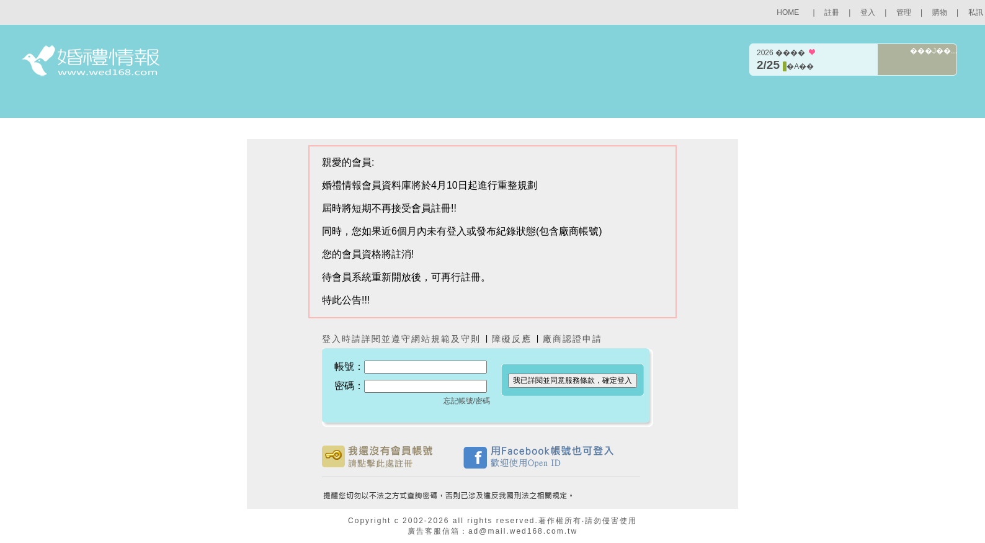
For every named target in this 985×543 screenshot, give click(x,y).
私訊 (975, 12)
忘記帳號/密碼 (466, 401)
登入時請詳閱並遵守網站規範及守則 (401, 339)
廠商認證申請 (572, 339)
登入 (867, 12)
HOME (788, 12)
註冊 (831, 12)
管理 (903, 12)
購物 (939, 12)
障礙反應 (513, 339)
